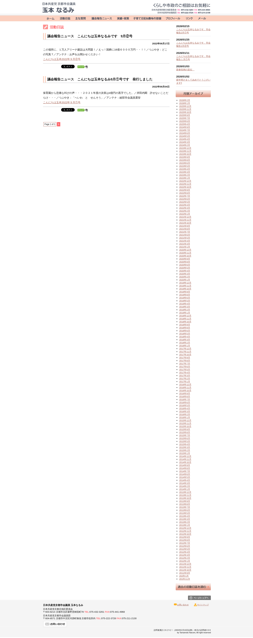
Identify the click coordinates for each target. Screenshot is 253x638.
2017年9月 (184, 357)
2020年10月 (185, 255)
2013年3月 (184, 519)
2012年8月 (184, 540)
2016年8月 (184, 396)
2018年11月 (185, 318)
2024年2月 (184, 145)
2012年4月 (184, 552)
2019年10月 (185, 288)
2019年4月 (184, 303)
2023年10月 (185, 154)
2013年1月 (184, 525)
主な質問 (81, 18)
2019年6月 (184, 297)
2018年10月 (185, 321)
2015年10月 (185, 426)
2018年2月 (184, 342)
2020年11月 (185, 253)
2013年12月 (185, 492)
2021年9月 (184, 226)
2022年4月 (184, 205)
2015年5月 (184, 441)
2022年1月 (184, 214)
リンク (188, 18)
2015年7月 (184, 435)
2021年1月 (184, 247)
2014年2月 (184, 486)
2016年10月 (185, 390)
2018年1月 (184, 345)
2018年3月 (184, 339)
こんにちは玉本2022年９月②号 (61, 59)
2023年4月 (184, 169)
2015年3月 (184, 447)
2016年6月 (184, 402)
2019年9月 (184, 291)
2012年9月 (184, 537)
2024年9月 (184, 127)
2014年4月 (184, 480)
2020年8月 (184, 261)
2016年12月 (185, 384)
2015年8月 (184, 432)
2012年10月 (185, 534)
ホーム (49, 18)
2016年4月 (184, 408)
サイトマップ (203, 605)
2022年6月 (184, 199)
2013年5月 (184, 513)
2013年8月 (184, 504)
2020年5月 (184, 267)
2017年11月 (185, 351)
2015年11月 (185, 423)
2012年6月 (184, 546)
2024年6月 (184, 133)
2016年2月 (184, 414)
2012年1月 (184, 561)
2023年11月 (185, 151)
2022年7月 (184, 196)
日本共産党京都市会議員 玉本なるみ (59, 7)
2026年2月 (184, 100)
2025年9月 (184, 115)
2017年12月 (185, 348)
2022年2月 (184, 211)
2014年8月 (184, 468)
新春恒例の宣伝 (185, 69)
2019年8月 (184, 294)
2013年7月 (184, 507)
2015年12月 (185, 420)
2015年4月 (184, 444)
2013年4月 (184, 516)
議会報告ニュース (102, 18)
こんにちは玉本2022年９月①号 (61, 102)
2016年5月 (184, 405)
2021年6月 (184, 235)
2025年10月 (185, 112)
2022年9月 (184, 190)
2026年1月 (184, 103)
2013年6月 (184, 510)
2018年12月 (185, 315)
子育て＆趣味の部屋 (147, 18)
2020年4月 (184, 270)
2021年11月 (185, 220)
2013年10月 (185, 498)
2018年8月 (184, 327)
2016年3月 (184, 411)
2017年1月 (184, 381)
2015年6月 (184, 438)
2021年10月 (185, 223)
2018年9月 (184, 324)
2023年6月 (184, 163)
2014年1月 (184, 489)
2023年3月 (184, 172)
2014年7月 (184, 471)
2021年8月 (184, 229)
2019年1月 (184, 312)
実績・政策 (123, 18)
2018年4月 (184, 336)
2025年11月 (185, 109)
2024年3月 (184, 142)
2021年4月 (184, 241)
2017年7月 (184, 363)
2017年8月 (184, 360)
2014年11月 (185, 459)
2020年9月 (184, 258)
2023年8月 (184, 160)
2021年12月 (185, 217)
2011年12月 (185, 564)
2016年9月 (184, 393)
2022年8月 (184, 193)
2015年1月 (184, 453)
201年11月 (184, 579)
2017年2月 (184, 378)
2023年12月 (185, 148)
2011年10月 (185, 570)
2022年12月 (185, 181)
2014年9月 (184, 465)
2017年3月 (184, 375)
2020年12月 (185, 250)
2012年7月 (184, 543)
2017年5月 (184, 369)
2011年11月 (185, 567)
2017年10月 (185, 354)
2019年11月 (185, 285)
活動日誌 (65, 18)
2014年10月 (185, 462)
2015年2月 (184, 450)
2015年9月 (184, 429)
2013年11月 (185, 495)
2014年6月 (184, 474)
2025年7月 (184, 118)
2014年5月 (184, 477)
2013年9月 (184, 501)
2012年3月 (184, 555)
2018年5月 (184, 333)
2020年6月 (184, 264)
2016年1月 (184, 417)
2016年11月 (185, 387)
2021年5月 (184, 238)
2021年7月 (184, 232)
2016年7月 (184, 399)
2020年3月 (184, 273)
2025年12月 (185, 106)
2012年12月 (185, 528)
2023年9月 (184, 157)
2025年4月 (184, 124)
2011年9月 (184, 573)
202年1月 (184, 576)
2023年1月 (184, 178)
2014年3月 (184, 483)
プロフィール (172, 18)
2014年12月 (185, 456)
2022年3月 (184, 208)
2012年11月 (185, 531)
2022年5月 (184, 202)
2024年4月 (184, 139)
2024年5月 (184, 136)
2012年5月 (184, 549)
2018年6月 (184, 330)
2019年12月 (185, 282)
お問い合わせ (201, 18)
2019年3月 (184, 306)
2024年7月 (184, 130)
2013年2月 (184, 522)
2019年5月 (184, 300)
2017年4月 (184, 372)
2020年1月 (184, 279)
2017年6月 (184, 366)
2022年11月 (185, 184)
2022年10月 (185, 187)
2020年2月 (184, 276)
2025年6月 (184, 121)
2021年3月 (184, 244)
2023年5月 (184, 166)
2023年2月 (184, 175)
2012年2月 (184, 558)
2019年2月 (184, 309)
